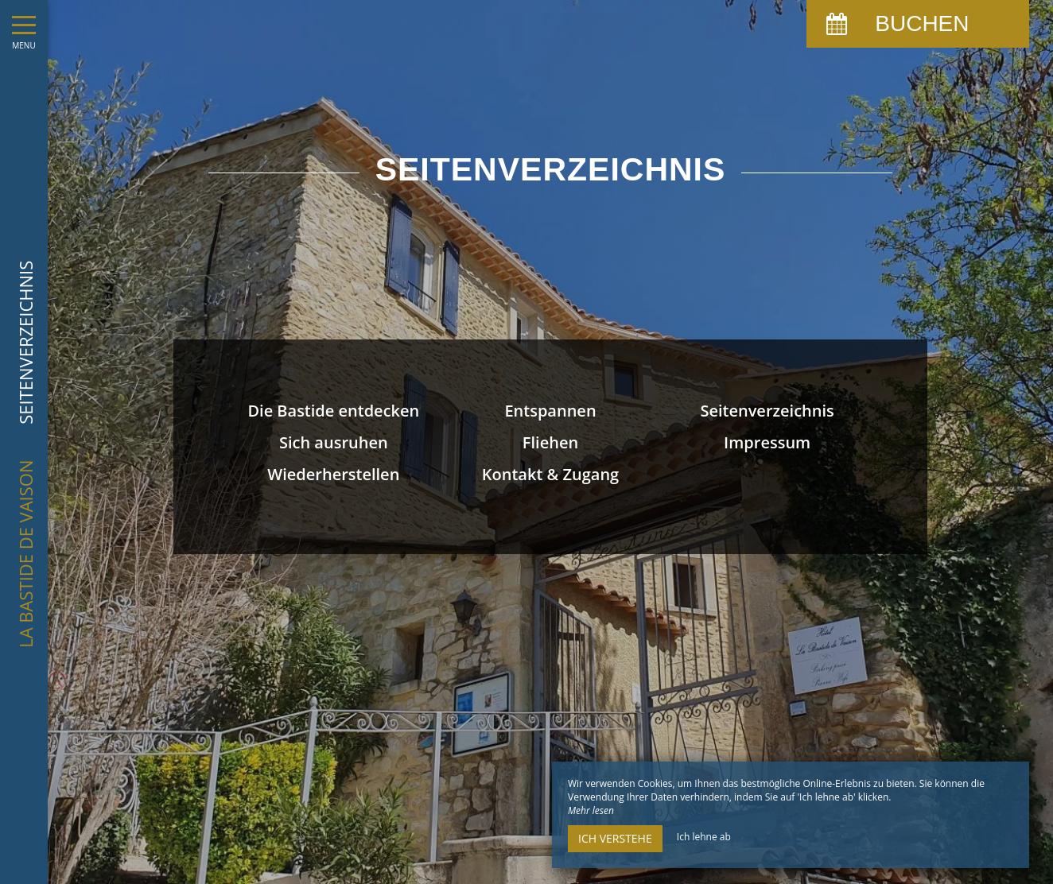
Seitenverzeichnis (766, 410)
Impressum (767, 442)
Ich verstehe (615, 838)
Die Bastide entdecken (333, 410)
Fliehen (550, 442)
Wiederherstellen (333, 474)
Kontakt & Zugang (550, 474)
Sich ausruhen (333, 442)
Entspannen (550, 410)
